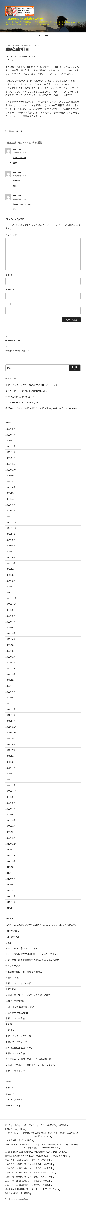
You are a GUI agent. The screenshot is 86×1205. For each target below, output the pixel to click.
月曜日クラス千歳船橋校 (17, 1012)
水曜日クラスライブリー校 (18, 1036)
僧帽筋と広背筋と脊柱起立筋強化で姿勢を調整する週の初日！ (35, 408)
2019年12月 (11, 844)
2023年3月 (10, 645)
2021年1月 (10, 785)
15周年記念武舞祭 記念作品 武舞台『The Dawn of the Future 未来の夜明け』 (42, 925)
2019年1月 (10, 908)
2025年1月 (10, 516)
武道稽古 (9, 1030)
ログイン (9, 1088)
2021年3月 (10, 773)
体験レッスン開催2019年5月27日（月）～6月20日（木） (32, 954)
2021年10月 (11, 733)
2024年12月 (11, 522)
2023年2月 (10, 651)
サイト (8, 304)
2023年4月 (10, 639)
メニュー (43, 35)
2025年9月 (10, 476)
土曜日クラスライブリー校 (18, 983)
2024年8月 (10, 546)
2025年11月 (11, 464)
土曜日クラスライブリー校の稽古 (21, 385)
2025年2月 (10, 511)
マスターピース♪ (13, 391)
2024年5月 (10, 563)
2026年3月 (10, 440)
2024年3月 (10, 575)
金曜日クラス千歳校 (15, 1071)
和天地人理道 (11, 397)
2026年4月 (10, 435)
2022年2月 (10, 709)
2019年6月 (10, 879)
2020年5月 (10, 820)
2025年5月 (10, 493)
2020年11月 (11, 791)
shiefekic (26, 397)
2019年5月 (10, 885)
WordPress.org (12, 1105)
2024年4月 (10, 569)
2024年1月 (10, 586)
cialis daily (17, 181)
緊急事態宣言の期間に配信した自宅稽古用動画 (28, 1059)
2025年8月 (10, 481)
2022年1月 (10, 715)
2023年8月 (10, 616)
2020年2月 (10, 832)
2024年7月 (10, 551)
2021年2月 (10, 779)
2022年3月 (10, 703)
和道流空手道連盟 (14, 966)
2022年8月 (10, 680)
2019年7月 (10, 873)
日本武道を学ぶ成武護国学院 (24, 19)
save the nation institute (29, 45)
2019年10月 (11, 855)
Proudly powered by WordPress (17, 1199)
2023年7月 (10, 622)
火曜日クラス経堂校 (15, 1053)
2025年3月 (10, 505)
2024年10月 (11, 534)
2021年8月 (10, 744)
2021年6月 (10, 756)
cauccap (17, 173)
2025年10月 (11, 470)
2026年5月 (10, 429)
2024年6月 (10, 557)
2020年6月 (10, 814)
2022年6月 (10, 692)
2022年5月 (10, 698)
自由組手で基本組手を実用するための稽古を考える (30, 1065)
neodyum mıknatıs (34, 391)
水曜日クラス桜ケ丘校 (15, 131)
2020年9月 (10, 797)
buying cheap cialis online (22, 204)
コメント (11, 235)
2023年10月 (11, 604)
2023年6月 (10, 627)
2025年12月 (11, 458)
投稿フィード (11, 1094)
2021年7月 (10, 750)
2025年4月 (10, 499)
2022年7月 (10, 686)
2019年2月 (10, 902)
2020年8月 (10, 803)
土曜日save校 (12, 977)
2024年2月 (10, 581)
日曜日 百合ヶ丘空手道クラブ (19, 1007)
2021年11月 (11, 727)
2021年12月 (11, 721)
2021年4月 (10, 768)
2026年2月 (10, 446)
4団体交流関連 (12, 937)
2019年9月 (10, 861)
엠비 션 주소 (47, 385)
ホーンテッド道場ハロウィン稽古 (21, 948)
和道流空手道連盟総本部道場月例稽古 (23, 972)
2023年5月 (10, 633)
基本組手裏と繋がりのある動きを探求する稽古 (28, 995)
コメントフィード (14, 1099)
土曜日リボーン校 (14, 989)
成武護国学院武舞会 (15, 1001)
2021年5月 (10, 762)
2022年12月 (11, 663)
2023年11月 (11, 598)
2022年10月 (11, 668)
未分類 (8, 1024)
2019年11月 (11, 849)
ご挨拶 (8, 942)
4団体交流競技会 (13, 931)
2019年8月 (10, 867)
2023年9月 (10, 610)
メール (10, 289)
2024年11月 (11, 528)
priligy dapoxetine (19, 158)
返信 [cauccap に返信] (15, 163)
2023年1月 (10, 657)
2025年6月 (10, 487)
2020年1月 (10, 838)
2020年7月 (10, 809)
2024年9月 (10, 540)
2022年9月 (10, 674)
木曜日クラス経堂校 (15, 1018)
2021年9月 (10, 738)
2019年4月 (10, 890)
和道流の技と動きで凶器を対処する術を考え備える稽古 (32, 960)
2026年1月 (10, 452)
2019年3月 (10, 896)
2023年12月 (11, 592)
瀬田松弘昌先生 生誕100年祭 (19, 1047)
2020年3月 (10, 826)
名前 (8, 275)
